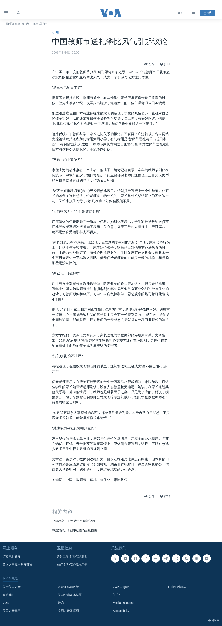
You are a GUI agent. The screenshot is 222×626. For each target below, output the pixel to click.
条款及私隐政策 (68, 587)
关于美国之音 (12, 587)
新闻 (55, 32)
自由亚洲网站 (177, 587)
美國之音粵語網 (68, 610)
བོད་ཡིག (117, 595)
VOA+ (7, 602)
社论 (61, 602)
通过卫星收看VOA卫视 (72, 556)
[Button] (149, 64)
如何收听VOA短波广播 (72, 564)
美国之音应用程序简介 (18, 564)
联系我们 (9, 595)
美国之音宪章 (12, 610)
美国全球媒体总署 (70, 595)
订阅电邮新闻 (12, 556)
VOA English (121, 587)
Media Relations (123, 602)
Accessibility (121, 610)
